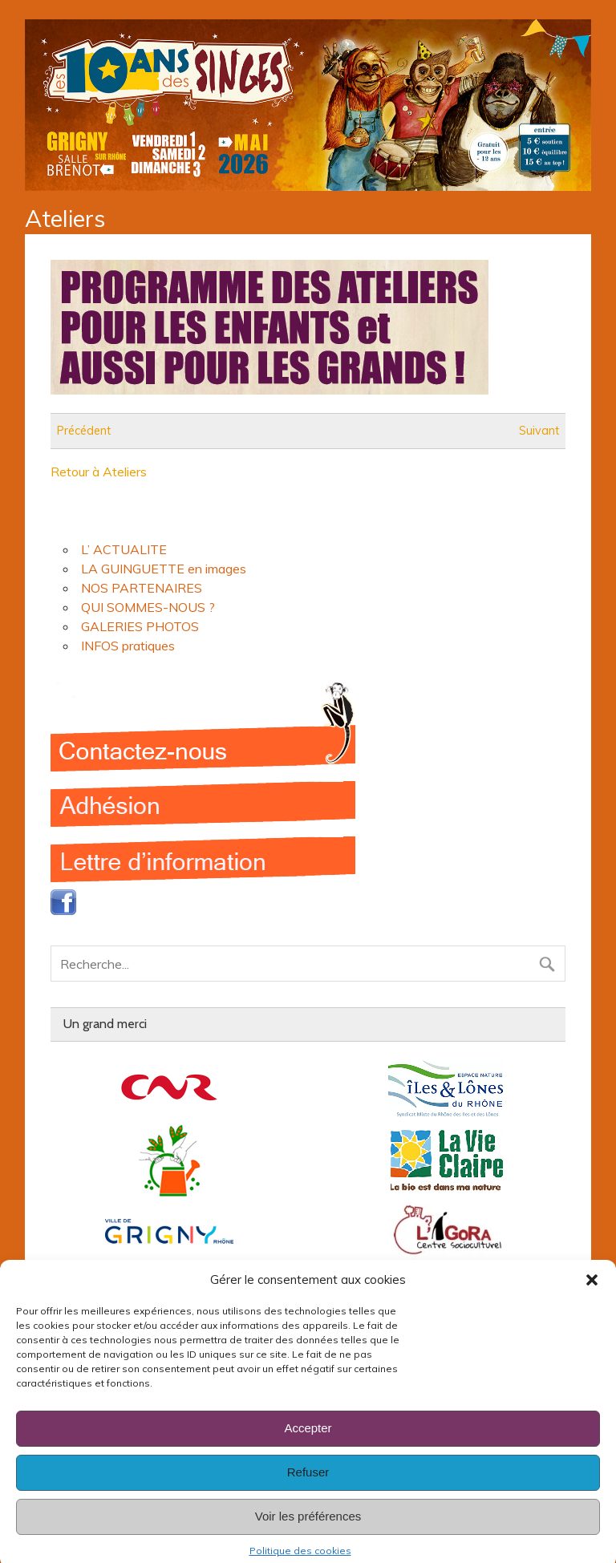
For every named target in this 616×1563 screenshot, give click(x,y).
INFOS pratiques (128, 646)
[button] (592, 1302)
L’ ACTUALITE (124, 549)
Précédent (84, 430)
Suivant (539, 430)
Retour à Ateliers (99, 472)
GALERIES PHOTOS (140, 626)
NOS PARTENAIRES (141, 588)
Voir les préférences (308, 1538)
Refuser (308, 1494)
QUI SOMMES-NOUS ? (148, 607)
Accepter (307, 1450)
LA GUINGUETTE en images (163, 569)
